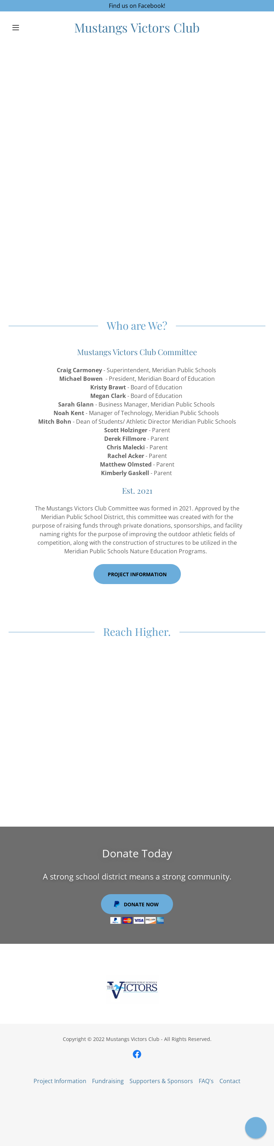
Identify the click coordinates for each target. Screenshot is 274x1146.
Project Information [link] (60, 1081)
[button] (28, 27)
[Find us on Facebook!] (137, 5)
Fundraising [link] (108, 1081)
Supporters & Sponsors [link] (161, 1081)
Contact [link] (229, 1081)
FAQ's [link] (206, 1081)
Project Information (137, 574)
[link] (137, 30)
